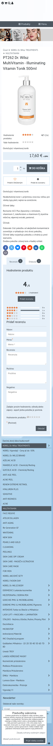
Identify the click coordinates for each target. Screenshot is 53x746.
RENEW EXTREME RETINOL (15, 484)
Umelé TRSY (8, 651)
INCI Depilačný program (27, 638)
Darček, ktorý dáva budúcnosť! (16, 440)
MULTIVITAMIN (9, 508)
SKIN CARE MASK (11, 566)
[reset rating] (28, 417)
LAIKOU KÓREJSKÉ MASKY (14, 656)
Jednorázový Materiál (27, 633)
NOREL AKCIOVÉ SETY (13, 575)
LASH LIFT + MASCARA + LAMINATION (27, 614)
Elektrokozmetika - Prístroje (27, 685)
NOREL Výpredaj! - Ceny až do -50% (18, 450)
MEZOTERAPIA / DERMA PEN (27, 595)
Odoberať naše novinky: (13, 703)
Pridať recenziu (26, 298)
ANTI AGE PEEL (10, 474)
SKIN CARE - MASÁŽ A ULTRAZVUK (18, 561)
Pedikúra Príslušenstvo (12, 665)
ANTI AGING (8, 522)
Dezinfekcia (8, 624)
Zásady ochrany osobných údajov (31, 732)
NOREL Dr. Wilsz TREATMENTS (27, 445)
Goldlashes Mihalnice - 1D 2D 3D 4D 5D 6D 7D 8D (27, 645)
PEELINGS (7, 551)
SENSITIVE (7, 494)
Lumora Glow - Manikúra (13, 680)
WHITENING (8, 532)
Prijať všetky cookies (34, 740)
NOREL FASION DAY (12, 580)
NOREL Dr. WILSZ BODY (27, 585)
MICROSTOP (27, 629)
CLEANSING (8, 547)
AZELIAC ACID (9, 460)
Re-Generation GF (11, 527)
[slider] (27, 135)
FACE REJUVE (9, 513)
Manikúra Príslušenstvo (13, 670)
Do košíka (37, 168)
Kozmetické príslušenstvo (27, 661)
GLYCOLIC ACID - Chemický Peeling (18, 469)
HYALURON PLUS (10, 489)
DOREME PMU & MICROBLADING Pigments (27, 604)
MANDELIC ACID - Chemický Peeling (19, 465)
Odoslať (41, 428)
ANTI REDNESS (9, 498)
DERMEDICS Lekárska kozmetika (27, 590)
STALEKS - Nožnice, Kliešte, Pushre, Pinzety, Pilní (27, 619)
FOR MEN (7, 571)
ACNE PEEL (8, 479)
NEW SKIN (7, 537)
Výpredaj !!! (27, 690)
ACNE (5, 503)
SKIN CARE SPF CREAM (13, 556)
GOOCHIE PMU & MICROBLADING (27, 600)
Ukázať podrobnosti (11, 739)
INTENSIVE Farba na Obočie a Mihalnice (20, 609)
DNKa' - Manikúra (27, 675)
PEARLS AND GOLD (11, 542)
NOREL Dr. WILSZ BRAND (14, 455)
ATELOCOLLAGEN (11, 518)
